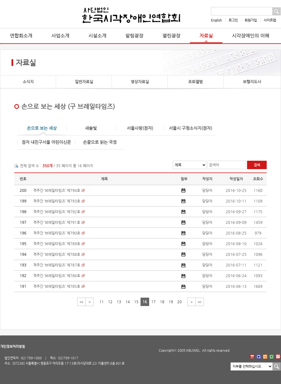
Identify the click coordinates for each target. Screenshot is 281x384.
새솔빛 (91, 128)
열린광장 (171, 35)
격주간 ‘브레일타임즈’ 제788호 (56, 254)
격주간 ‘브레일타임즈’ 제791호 (56, 222)
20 (179, 302)
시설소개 (97, 35)
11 (101, 302)
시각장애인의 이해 (250, 35)
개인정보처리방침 (12, 346)
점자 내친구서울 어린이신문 (46, 142)
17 (153, 302)
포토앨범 (195, 81)
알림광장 (134, 35)
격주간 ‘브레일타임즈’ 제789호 (56, 244)
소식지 (28, 81)
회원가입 (251, 20)
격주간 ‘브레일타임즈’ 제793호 (56, 201)
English (216, 20)
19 (171, 302)
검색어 (214, 165)
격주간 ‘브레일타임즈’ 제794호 (56, 190)
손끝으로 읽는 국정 (100, 142)
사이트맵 (270, 20)
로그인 (233, 20)
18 (162, 302)
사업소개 (60, 35)
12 (110, 302)
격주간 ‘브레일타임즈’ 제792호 (56, 212)
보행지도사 (252, 81)
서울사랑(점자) (140, 128)
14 (127, 302)
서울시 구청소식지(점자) (190, 128)
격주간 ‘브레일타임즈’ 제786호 (56, 275)
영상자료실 (140, 81)
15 (136, 302)
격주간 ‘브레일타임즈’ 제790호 (56, 233)
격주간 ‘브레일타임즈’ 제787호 (56, 265)
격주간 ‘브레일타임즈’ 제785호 (56, 286)
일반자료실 (84, 81)
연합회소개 (21, 35)
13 (119, 302)
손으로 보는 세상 (42, 128)
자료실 (206, 35)
